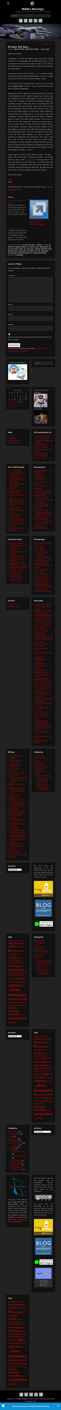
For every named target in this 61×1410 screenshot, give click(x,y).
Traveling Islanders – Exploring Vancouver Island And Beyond (16, 578)
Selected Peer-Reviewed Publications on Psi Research (43, 694)
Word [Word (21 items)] (9, 1023)
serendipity (30, 251)
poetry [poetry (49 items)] (18, 1002)
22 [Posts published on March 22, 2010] (12, 402)
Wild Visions (14, 530)
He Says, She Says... (29, 245)
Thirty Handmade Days (17, 523)
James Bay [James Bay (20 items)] (23, 982)
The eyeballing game (16, 521)
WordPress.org (14, 442)
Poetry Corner (42, 784)
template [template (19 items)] (22, 1014)
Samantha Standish (41, 679)
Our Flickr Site (40, 572)
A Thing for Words (15, 756)
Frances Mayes (15, 769)
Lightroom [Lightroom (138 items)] (14, 985)
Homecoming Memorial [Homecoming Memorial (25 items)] (15, 975)
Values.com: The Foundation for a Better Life (42, 732)
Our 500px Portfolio (41, 569)
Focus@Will (39, 646)
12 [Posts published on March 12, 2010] (23, 397)
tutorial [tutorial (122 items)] (12, 1018)
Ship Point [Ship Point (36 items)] (12, 1008)
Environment (39, 756)
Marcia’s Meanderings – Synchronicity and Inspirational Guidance (37, 222)
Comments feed (15, 440)
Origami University (15, 508)
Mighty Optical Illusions (17, 499)
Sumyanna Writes (41, 580)
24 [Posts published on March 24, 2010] (17, 402)
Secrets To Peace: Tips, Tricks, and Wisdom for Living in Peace (43, 688)
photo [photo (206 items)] (15, 990)
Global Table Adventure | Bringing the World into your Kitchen (17, 558)
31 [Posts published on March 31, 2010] (17, 404)
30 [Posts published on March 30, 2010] (15, 404)
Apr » (15, 406)
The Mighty (39, 705)
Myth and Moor (14, 797)
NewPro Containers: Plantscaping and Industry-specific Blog (44, 499)
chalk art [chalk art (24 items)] (18, 960)
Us (31, 253)
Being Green (42, 758)
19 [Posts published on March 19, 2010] (23, 399)
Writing (39, 245)
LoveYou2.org (39, 657)
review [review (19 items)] (15, 1005)
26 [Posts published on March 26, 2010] (23, 402)
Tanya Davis (14, 817)
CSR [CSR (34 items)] (17, 963)
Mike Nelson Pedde (32, 49)
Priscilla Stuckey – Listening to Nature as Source (42, 675)
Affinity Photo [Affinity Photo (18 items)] (21, 946)
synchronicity (12, 253)
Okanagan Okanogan (42, 504)
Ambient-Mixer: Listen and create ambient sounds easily (43, 606)
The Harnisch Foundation (43, 703)
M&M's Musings (33, 9)
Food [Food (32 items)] (22, 963)
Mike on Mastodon (41, 456)
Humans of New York (42, 556)
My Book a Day (14, 795)
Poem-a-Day (14, 808)
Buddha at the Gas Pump (43, 619)
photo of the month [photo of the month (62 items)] (17, 999)
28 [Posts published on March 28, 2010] (9, 404)
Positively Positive (41, 670)
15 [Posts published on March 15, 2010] (12, 399)
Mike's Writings (42, 780)
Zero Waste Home (41, 528)
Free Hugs (41, 769)
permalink (20, 255)
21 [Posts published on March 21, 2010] (9, 402)
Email (10, 314)
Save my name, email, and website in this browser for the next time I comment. (29, 338)
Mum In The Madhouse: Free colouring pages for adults (17, 504)
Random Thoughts (41, 767)
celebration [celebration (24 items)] (11, 960)
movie (36, 73)
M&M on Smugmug (41, 447)
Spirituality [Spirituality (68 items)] (13, 1011)
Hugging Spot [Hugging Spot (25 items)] (12, 979)
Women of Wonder (41, 741)
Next (51, 44)
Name (10, 304)
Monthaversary (30, 160)
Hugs (10, 179)
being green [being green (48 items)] (18, 951)
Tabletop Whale (15, 606)
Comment (12, 275)
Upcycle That (39, 526)
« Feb (10, 406)
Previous (44, 44)
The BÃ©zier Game (41, 582)
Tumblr (35, 21)
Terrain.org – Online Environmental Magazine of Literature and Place (43, 513)
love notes (30, 249)
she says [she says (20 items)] (24, 1005)
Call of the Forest (41, 482)
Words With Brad (15, 852)
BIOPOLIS (38, 475)
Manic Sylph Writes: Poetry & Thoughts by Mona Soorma (18, 780)
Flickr (30, 21)
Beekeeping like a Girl (17, 543)
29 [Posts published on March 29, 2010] (12, 404)
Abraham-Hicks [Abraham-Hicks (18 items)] (18, 940)
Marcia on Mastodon (42, 454)
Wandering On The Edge (43, 591)
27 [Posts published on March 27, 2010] (26, 402)
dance (37, 247)
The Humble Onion (16, 572)
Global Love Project (41, 648)
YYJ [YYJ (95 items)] (14, 1022)
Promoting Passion (41, 576)
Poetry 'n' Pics (42, 782)
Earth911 (38, 484)
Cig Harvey (13, 758)
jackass (16, 249)
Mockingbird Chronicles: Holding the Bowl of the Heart (17, 791)
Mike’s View (17, 189)
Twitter (26, 21)
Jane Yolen (13, 771)
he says (10, 249)
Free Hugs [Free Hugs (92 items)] (14, 966)
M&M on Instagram (41, 445)
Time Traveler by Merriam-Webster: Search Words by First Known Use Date (18, 837)
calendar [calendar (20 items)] (19, 958)
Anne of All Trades (15, 471)
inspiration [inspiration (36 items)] (15, 982)
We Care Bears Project (17, 528)
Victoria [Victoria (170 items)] (22, 1018)
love (25, 249)
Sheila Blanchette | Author (18, 813)
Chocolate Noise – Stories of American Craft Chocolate (18, 547)
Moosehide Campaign (42, 663)
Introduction (39, 762)
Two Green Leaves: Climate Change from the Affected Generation (43, 521)
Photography (39, 764)
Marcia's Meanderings (45, 778)
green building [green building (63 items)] (15, 969)
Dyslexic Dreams (15, 764)
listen (21, 249)
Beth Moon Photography (43, 543)
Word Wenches (14, 850)
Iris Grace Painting (16, 493)
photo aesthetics (40, 574)
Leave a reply (45, 49)
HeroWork (38, 488)
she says (37, 251)
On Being (38, 668)
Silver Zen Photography (43, 578)
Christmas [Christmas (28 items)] (11, 963)
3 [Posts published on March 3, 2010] (17, 395)
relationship (22, 251)
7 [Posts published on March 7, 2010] (9, 397)
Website (11, 324)
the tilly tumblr (14, 828)
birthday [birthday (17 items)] (10, 954)
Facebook (21, 21)
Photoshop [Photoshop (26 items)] (11, 1002)
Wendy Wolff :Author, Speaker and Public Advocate (16, 846)
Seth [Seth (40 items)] (19, 1005)
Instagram (40, 21)
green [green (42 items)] (22, 966)
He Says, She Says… (45, 775)
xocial (37, 743)
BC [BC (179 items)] (10, 950)
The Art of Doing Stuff (16, 519)
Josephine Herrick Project (43, 558)
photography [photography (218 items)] (17, 995)
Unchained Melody (23, 253)
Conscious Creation (41, 631)
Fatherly (12, 488)
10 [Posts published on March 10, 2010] (17, 397)
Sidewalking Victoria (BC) (18, 567)
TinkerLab (13, 526)
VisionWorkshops (41, 589)
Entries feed (13, 438)
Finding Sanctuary (41, 644)
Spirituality (44, 251)
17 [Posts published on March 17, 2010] (17, 399)
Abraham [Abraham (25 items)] (11, 941)
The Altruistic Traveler (17, 569)
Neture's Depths (40, 495)
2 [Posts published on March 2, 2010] (14, 395)
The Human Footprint (42, 517)
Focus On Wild (40, 550)
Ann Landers (30, 247)
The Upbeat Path (15, 574)
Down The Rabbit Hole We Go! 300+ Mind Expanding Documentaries (44, 639)
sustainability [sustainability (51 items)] (14, 1014)
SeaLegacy (39, 508)
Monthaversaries (46, 249)
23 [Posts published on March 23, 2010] (15, 402)
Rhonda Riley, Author (16, 811)
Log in (11, 436)
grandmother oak (45, 247)
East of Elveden (40, 486)
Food (37, 760)
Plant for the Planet (41, 506)
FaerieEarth (13, 767)
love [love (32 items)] (22, 986)
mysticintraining (40, 666)
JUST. (37, 650)
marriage (37, 249)
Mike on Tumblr (40, 458)
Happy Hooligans (15, 491)
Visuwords (13, 841)
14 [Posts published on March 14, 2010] (9, 399)
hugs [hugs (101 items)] (20, 978)
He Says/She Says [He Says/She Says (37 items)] (18, 973)
